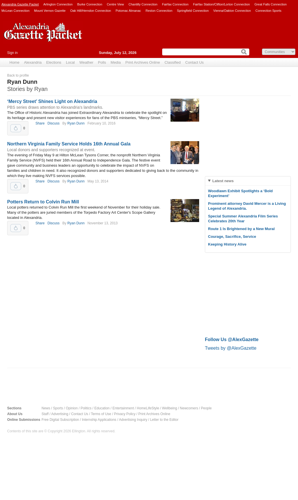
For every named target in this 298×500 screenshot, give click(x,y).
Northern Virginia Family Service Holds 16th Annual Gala (68, 143)
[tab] (248, 180)
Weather (86, 62)
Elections (53, 62)
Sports (58, 408)
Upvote (15, 128)
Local (70, 62)
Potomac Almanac (128, 10)
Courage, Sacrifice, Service (232, 236)
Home (14, 62)
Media (116, 62)
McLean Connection (15, 10)
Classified (172, 62)
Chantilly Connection (143, 4)
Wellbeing (169, 408)
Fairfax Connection (175, 4)
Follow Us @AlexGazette (231, 339)
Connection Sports (269, 10)
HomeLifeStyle (148, 408)
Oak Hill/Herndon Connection (90, 10)
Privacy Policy (125, 414)
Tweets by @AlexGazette (230, 348)
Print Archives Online (142, 62)
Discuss (54, 123)
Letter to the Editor (164, 420)
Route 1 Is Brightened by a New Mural (241, 229)
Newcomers (189, 408)
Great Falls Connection (270, 4)
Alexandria (33, 62)
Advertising (59, 414)
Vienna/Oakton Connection (232, 10)
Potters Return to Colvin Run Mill (43, 201)
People (206, 408)
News (46, 408)
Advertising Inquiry (133, 420)
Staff (45, 414)
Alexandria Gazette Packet (20, 4)
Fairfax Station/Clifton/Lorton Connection (221, 4)
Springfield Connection (193, 10)
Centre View (115, 4)
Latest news (223, 181)
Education (101, 408)
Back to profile (18, 75)
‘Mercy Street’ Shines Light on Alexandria (52, 101)
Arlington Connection (57, 4)
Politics (86, 408)
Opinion (72, 408)
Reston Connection (159, 10)
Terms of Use (101, 414)
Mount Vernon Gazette (50, 10)
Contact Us (194, 62)
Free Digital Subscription (60, 420)
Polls (102, 62)
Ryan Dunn (76, 123)
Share (40, 123)
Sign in (12, 53)
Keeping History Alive (227, 244)
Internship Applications (99, 420)
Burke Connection (89, 4)
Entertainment (123, 408)
